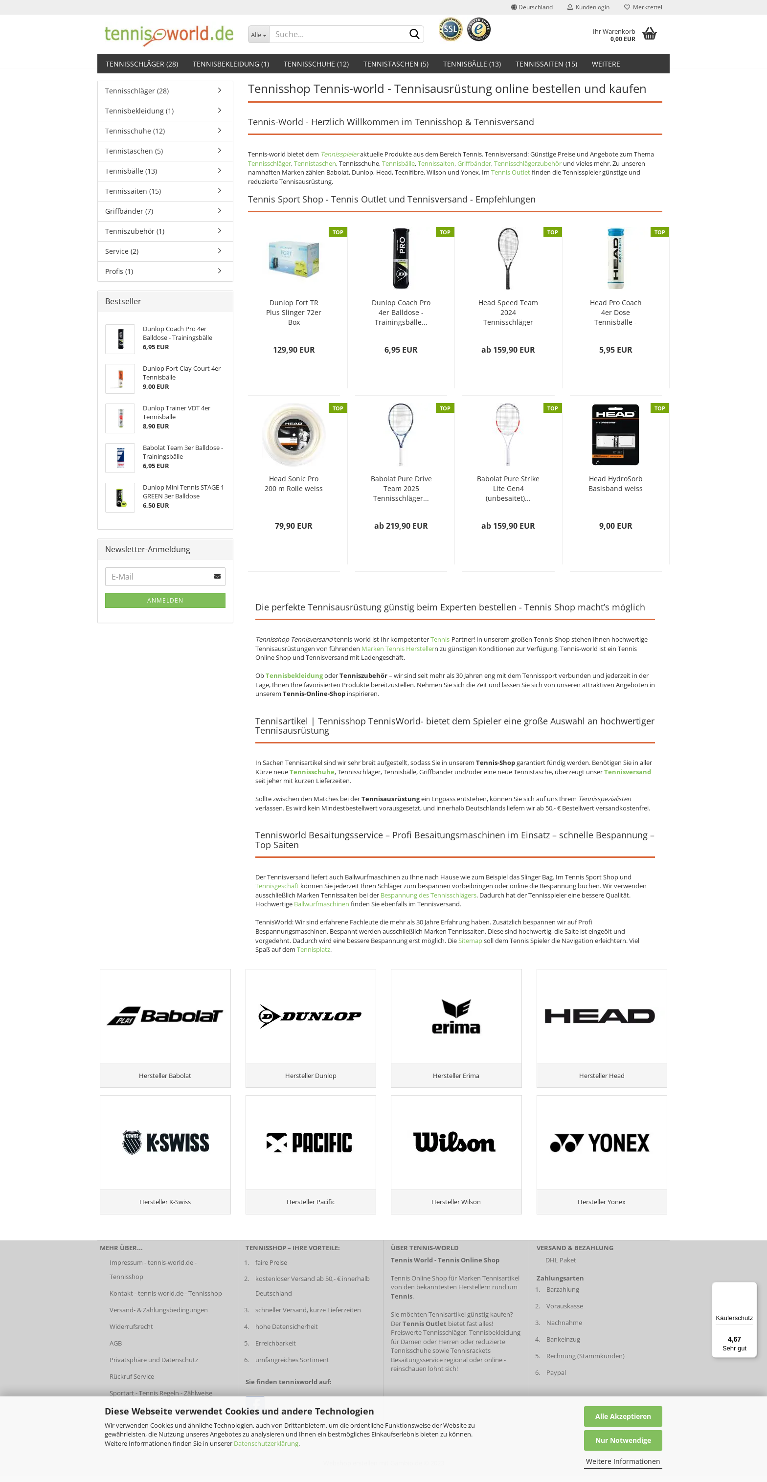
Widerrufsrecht (131, 1332)
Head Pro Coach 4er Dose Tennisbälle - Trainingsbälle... (615, 312)
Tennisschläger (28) (142, 63)
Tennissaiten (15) (546, 63)
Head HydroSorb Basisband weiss (615, 483)
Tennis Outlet (510, 172)
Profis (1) (119, 271)
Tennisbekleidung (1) (231, 63)
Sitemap (470, 940)
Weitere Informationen (623, 1461)
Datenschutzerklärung (266, 1443)
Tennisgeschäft (277, 885)
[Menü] (751, 1288)
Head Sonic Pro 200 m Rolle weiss (294, 483)
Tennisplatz (313, 949)
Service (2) (121, 251)
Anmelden (165, 600)
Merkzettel (643, 7)
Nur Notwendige (623, 1440)
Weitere (606, 63)
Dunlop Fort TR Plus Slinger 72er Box (293, 312)
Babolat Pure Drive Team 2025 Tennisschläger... (401, 488)
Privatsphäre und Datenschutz (154, 1365)
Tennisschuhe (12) (316, 63)
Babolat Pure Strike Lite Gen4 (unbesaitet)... (508, 488)
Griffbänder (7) (129, 211)
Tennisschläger (269, 163)
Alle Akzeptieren (623, 1416)
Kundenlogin (588, 7)
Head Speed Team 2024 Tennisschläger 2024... (508, 312)
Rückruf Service (132, 1382)
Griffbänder (474, 163)
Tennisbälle (398, 163)
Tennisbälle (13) (472, 63)
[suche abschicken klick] (415, 35)
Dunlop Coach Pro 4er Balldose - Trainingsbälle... (401, 312)
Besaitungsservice (417, 1365)
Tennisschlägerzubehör (528, 163)
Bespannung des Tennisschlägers (428, 895)
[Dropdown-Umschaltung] (259, 34)
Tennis (440, 639)
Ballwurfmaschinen (321, 903)
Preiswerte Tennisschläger (428, 1338)
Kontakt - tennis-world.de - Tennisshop (166, 1299)
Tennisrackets (471, 1356)
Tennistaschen (315, 163)
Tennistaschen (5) (396, 63)
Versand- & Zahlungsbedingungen (159, 1316)
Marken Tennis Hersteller (397, 648)
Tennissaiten (436, 163)
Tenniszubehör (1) (134, 231)
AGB (116, 1349)
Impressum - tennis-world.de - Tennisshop (153, 1275)
